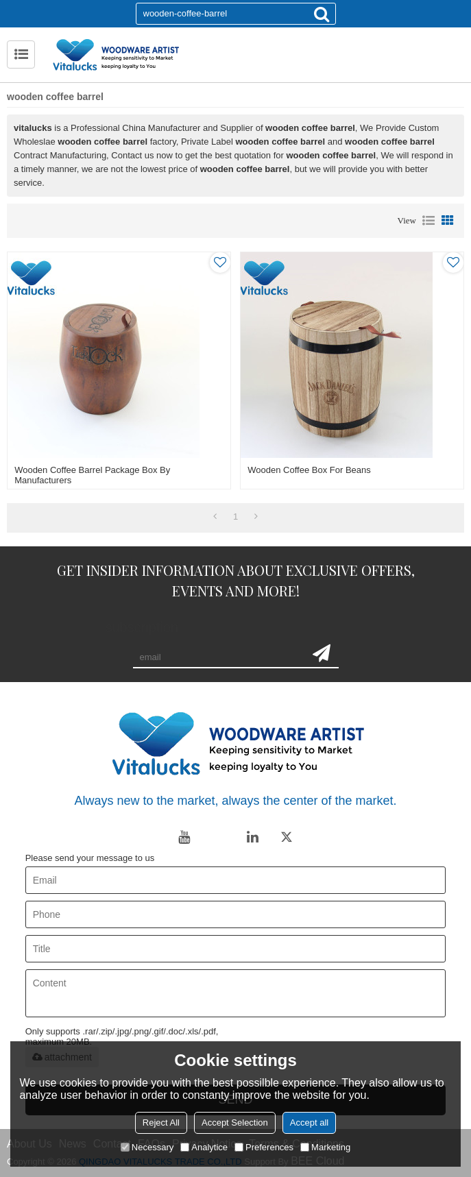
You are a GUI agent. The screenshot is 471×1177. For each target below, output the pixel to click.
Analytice (204, 1147)
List (428, 220)
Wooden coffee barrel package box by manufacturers (92, 475)
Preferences (263, 1147)
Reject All (161, 1122)
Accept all (309, 1122)
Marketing (325, 1147)
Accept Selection (235, 1122)
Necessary (147, 1147)
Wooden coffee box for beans (308, 470)
